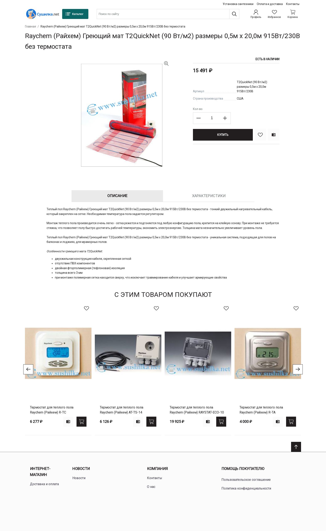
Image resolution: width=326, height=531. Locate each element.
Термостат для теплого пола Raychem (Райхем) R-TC (51, 409)
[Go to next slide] (298, 369)
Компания (157, 468)
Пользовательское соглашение (246, 480)
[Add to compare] (68, 422)
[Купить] (223, 135)
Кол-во (198, 109)
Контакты (292, 4)
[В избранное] (260, 135)
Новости (81, 468)
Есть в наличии (267, 59)
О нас (151, 487)
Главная (30, 26)
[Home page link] (42, 14)
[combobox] (168, 14)
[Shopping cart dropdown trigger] (292, 14)
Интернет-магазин (40, 471)
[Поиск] (234, 14)
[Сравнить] (273, 135)
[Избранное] (274, 14)
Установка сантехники (238, 4)
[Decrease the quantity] (199, 118)
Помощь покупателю (242, 468)
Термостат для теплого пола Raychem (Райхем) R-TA (261, 409)
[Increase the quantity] (225, 118)
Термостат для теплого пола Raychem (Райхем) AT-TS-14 (121, 409)
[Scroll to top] (296, 447)
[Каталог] (75, 14)
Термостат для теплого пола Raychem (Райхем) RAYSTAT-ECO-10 (197, 409)
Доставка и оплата (44, 484)
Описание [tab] (117, 196)
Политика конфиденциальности (246, 488)
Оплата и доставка (270, 4)
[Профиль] (255, 14)
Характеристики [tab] (209, 196)
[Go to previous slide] (28, 369)
